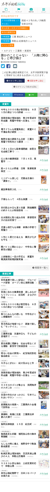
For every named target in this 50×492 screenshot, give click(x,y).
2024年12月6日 (10, 62)
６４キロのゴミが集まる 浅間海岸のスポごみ (25, 385)
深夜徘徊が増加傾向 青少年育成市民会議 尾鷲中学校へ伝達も (25, 121)
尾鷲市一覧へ (40, 267)
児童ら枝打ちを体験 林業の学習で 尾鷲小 (25, 229)
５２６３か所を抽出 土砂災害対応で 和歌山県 (25, 464)
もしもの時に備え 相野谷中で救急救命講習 (25, 444)
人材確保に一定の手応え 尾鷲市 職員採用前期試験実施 (25, 258)
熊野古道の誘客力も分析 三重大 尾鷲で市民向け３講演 (25, 140)
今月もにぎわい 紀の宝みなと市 (25, 363)
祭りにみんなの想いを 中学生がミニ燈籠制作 (25, 314)
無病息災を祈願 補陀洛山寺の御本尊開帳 (25, 434)
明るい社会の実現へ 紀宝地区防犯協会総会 (25, 353)
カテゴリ (8, 51)
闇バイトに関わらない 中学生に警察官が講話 (25, 248)
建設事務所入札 (25, 189)
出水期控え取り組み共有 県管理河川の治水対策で (25, 219)
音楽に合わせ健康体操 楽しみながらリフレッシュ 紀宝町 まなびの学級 (25, 294)
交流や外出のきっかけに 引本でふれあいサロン (25, 395)
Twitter (6, 95)
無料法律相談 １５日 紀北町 (25, 424)
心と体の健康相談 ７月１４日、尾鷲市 (25, 160)
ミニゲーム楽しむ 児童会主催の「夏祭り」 (25, 180)
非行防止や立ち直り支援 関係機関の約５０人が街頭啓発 (25, 209)
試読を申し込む (35, 81)
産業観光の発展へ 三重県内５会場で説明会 (25, 405)
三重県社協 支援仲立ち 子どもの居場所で (25, 334)
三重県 (18, 51)
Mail (43, 95)
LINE (31, 95)
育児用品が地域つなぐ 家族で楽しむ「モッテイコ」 (25, 324)
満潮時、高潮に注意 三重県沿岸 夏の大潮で (25, 415)
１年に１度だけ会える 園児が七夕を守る (25, 238)
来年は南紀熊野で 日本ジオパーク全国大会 (25, 473)
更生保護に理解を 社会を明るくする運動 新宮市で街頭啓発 (25, 344)
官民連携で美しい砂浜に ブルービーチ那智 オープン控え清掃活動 (25, 282)
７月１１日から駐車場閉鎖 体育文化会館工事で (25, 150)
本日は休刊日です (10, 16)
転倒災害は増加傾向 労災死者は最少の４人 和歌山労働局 (25, 454)
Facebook (19, 95)
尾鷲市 (28, 51)
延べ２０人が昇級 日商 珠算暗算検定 (25, 170)
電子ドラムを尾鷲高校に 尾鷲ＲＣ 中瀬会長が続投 (25, 131)
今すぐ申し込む (14, 81)
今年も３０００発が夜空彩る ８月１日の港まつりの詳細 (25, 111)
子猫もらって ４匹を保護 (25, 199)
